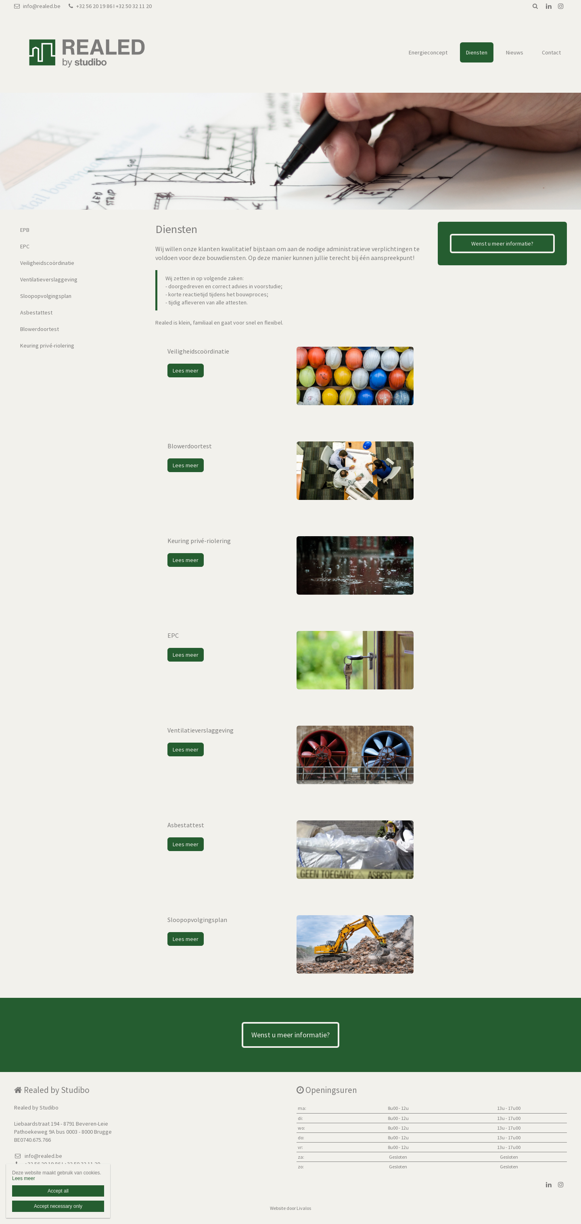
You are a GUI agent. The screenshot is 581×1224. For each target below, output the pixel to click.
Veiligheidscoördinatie (47, 262)
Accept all (58, 1191)
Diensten (476, 52)
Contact (551, 52)
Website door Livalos (290, 1208)
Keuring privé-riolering (47, 345)
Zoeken (535, 6)
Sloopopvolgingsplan (45, 296)
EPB (24, 229)
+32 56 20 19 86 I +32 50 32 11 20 (110, 6)
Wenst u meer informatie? (502, 243)
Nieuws (514, 52)
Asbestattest (36, 312)
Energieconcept (428, 52)
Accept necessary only (58, 1206)
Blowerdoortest (39, 329)
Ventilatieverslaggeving (48, 279)
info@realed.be (37, 6)
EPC (24, 246)
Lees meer (186, 370)
